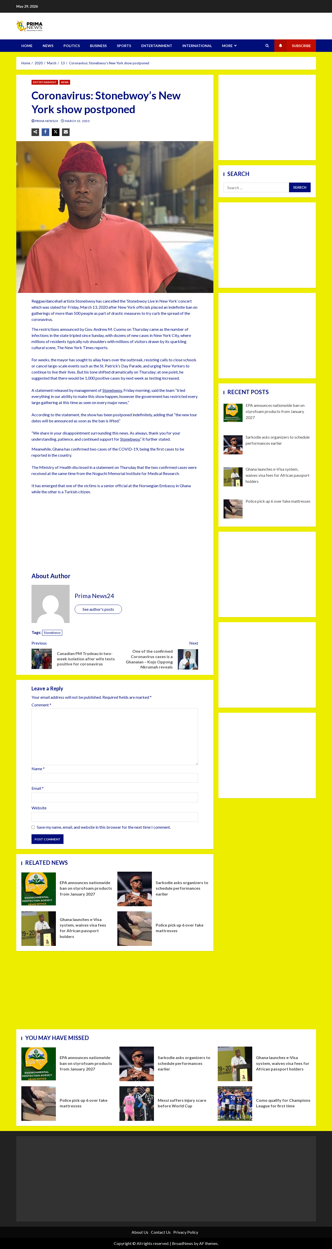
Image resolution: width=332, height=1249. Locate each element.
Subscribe (292, 45)
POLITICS (72, 45)
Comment (41, 705)
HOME (27, 45)
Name (38, 768)
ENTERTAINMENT (156, 45)
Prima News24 (47, 121)
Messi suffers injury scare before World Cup (136, 1103)
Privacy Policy (185, 1232)
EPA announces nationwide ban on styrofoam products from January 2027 (38, 889)
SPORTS (124, 45)
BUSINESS (98, 45)
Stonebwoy (112, 390)
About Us (140, 1232)
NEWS (48, 45)
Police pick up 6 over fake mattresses (134, 928)
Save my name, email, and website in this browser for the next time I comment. (104, 827)
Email (37, 788)
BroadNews (182, 1243)
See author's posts (98, 609)
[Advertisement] (114, 534)
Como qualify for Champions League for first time (235, 1103)
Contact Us (161, 1232)
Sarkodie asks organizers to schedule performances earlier (134, 889)
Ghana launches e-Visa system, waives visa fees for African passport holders (38, 928)
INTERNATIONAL (197, 45)
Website (38, 807)
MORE (227, 45)
